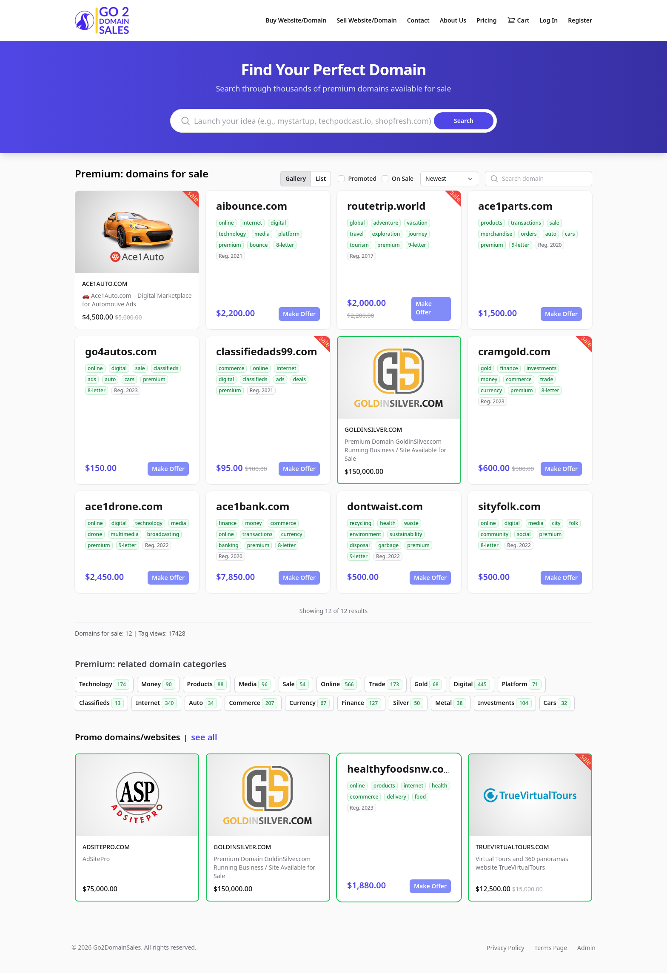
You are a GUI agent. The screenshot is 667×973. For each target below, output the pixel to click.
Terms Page (550, 948)
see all (204, 737)
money (489, 379)
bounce (259, 244)
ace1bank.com (252, 506)
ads (92, 379)
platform (288, 233)
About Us (453, 20)
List (321, 178)
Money (158, 684)
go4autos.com (121, 351)
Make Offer (299, 314)
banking (229, 545)
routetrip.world (386, 206)
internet (252, 222)
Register (580, 20)
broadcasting (163, 534)
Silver (408, 703)
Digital (472, 684)
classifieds (166, 368)
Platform (522, 684)
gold (486, 368)
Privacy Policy (505, 948)
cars (570, 233)
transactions (526, 222)
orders (528, 233)
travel (357, 233)
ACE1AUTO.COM (105, 284)
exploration (386, 233)
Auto (203, 703)
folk (574, 523)
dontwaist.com (385, 506)
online (226, 222)
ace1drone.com (124, 506)
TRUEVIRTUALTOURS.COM (512, 847)
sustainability (406, 534)
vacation (417, 222)
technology (232, 233)
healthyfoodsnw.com (400, 769)
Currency (309, 703)
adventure (386, 222)
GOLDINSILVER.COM (373, 429)
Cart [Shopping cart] (518, 20)
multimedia (125, 534)
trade (546, 379)
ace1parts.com (515, 206)
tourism (359, 244)
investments (542, 368)
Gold (428, 684)
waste (411, 523)
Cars (557, 703)
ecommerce (364, 796)
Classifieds (101, 703)
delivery (396, 796)
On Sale (402, 178)
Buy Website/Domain (295, 20)
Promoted (362, 178)
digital (278, 222)
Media (255, 684)
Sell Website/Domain (366, 20)
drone (95, 534)
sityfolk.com (509, 506)
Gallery (295, 178)
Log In (548, 20)
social (523, 534)
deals (299, 379)
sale (554, 222)
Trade (385, 684)
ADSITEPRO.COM (106, 847)
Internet (156, 703)
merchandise (496, 233)
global (357, 222)
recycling (360, 523)
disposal (360, 545)
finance (509, 368)
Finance (361, 703)
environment (365, 534)
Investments (505, 703)
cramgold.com (514, 351)
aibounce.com (251, 206)
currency (491, 390)
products (491, 222)
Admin (586, 948)
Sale (296, 684)
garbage (388, 545)
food (420, 796)
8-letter (285, 244)
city (556, 523)
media (262, 233)
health (388, 523)
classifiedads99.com (266, 351)
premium (230, 244)
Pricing (486, 20)
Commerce (253, 703)
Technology (104, 684)
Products (207, 684)
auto (550, 233)
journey (417, 233)
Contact (418, 20)
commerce (231, 368)
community (494, 534)
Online (339, 684)
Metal (450, 703)
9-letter (417, 244)
